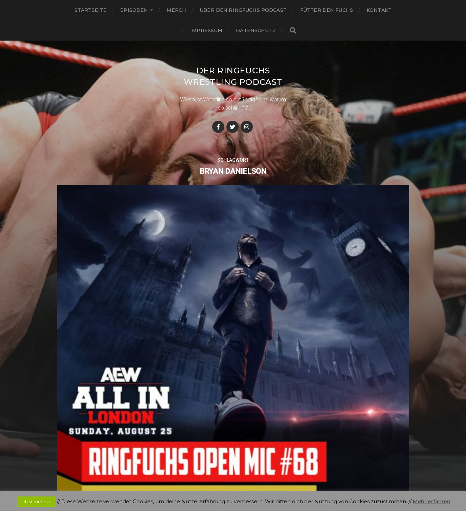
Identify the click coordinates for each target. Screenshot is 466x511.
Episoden (134, 10)
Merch (176, 10)
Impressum (206, 30)
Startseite (90, 10)
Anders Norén (246, 481)
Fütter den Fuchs (326, 10)
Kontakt (379, 10)
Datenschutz (256, 30)
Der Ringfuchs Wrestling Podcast (233, 81)
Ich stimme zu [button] (36, 501)
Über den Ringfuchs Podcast (243, 10)
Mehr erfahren (431, 501)
